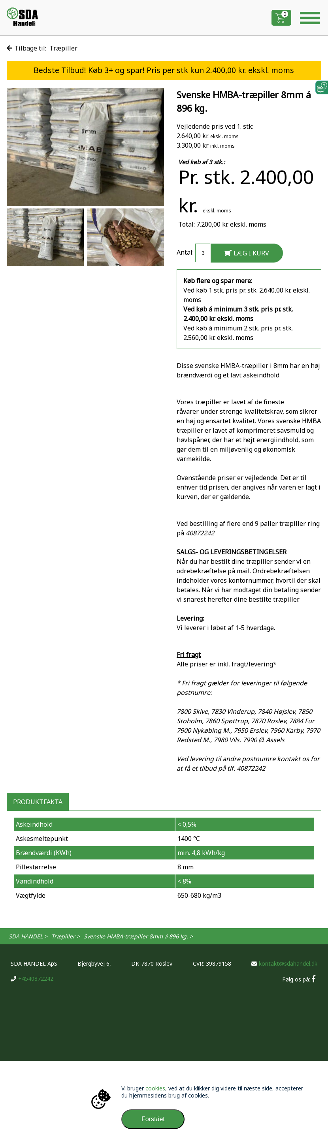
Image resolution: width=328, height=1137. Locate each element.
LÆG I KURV (246, 253)
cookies (155, 1088)
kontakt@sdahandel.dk (284, 963)
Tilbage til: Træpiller (42, 48)
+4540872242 (32, 978)
